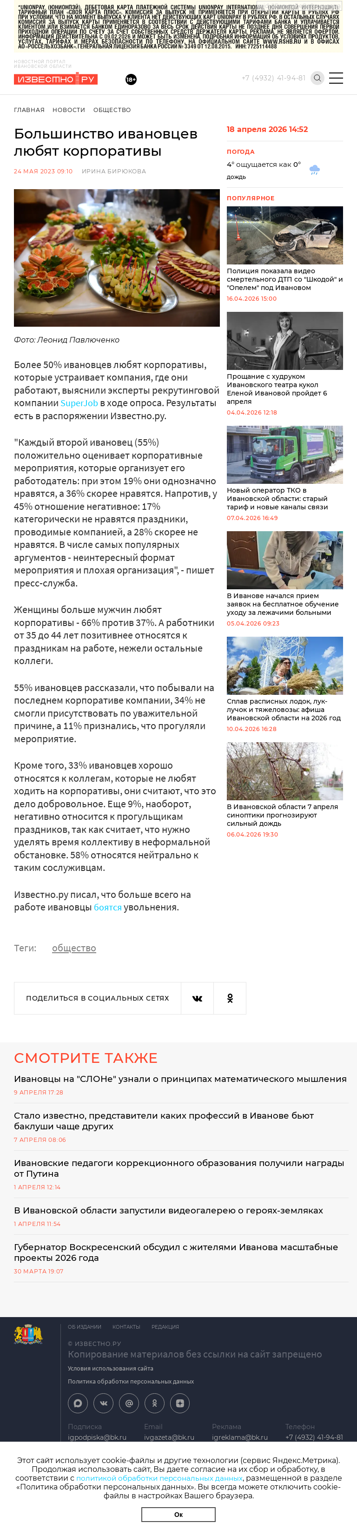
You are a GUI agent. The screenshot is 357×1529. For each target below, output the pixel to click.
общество (74, 947)
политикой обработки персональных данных (159, 1478)
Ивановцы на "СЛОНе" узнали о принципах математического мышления (165, 1085)
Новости (69, 109)
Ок (178, 1514)
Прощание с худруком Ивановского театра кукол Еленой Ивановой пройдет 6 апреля (285, 359)
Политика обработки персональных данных (131, 1407)
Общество (114, 109)
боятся (110, 906)
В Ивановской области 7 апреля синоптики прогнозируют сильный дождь (285, 785)
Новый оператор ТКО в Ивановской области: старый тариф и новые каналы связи (285, 468)
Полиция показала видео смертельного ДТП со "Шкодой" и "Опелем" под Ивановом (285, 249)
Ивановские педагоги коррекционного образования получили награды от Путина (171, 1181)
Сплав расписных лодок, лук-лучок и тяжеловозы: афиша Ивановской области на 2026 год (285, 679)
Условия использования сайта (110, 1394)
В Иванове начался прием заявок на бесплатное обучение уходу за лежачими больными (285, 574)
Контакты (129, 1353)
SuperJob (81, 402)
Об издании (84, 1353)
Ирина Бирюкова (114, 171)
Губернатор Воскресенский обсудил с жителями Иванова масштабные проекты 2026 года (156, 1278)
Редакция (171, 1353)
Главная (29, 109)
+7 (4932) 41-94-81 (274, 78)
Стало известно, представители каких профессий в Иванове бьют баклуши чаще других (177, 1133)
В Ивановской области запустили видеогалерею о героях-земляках (158, 1230)
